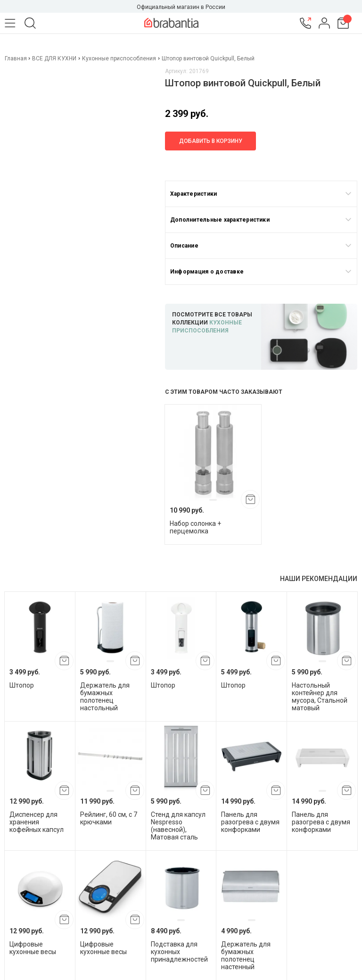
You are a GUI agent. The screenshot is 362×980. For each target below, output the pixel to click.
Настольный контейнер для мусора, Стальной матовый (319, 696)
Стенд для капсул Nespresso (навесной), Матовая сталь (178, 826)
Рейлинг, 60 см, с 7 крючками (108, 818)
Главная (16, 58)
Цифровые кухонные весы (32, 947)
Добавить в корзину (210, 141)
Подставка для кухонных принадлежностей (179, 951)
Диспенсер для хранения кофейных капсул (36, 822)
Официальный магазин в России (181, 7)
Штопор (21, 685)
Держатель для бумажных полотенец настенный (246, 955)
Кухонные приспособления (119, 58)
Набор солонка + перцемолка (195, 527)
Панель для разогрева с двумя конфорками (250, 822)
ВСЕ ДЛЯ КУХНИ (54, 58)
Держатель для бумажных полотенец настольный (105, 696)
